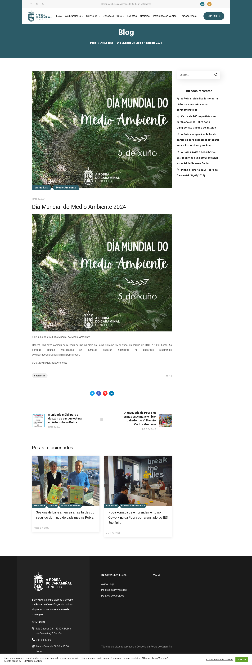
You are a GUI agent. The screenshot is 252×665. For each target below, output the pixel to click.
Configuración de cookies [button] (219, 659)
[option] (66, 494)
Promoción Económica (133, 505)
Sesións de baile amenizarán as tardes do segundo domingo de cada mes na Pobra (65, 514)
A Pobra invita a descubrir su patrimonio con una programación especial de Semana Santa (197, 158)
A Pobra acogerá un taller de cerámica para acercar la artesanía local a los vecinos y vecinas (198, 140)
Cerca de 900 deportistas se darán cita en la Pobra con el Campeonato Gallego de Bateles (196, 122)
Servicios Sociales (70, 505)
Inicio (93, 42)
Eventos (53, 505)
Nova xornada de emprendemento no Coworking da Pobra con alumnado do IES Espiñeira (138, 517)
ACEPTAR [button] (241, 659)
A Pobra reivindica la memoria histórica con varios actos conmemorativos (197, 104)
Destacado (39, 375)
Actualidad (106, 42)
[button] (214, 16)
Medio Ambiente (66, 187)
